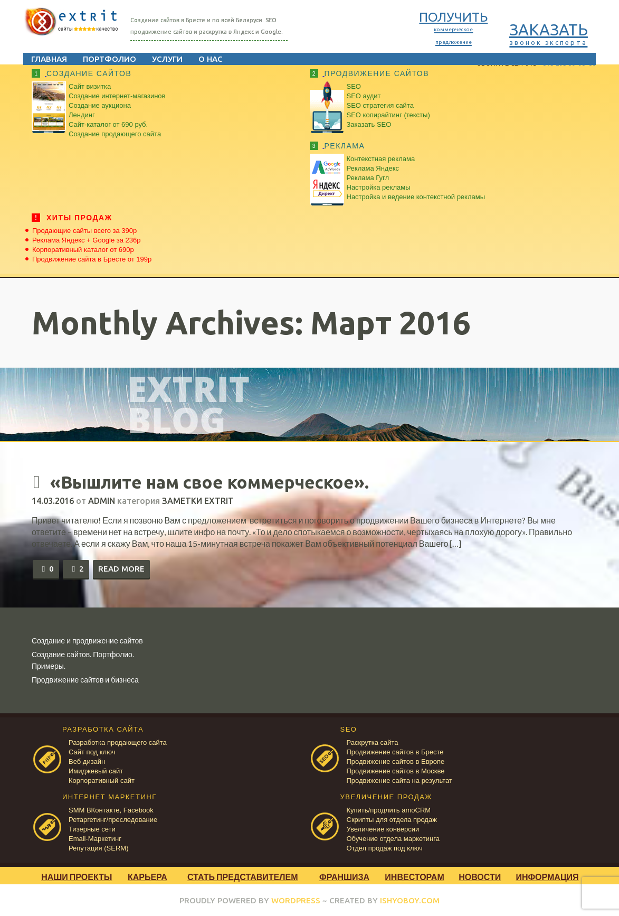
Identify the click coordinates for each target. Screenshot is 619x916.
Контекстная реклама (381, 159)
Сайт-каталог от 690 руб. (108, 124)
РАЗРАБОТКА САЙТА (103, 728)
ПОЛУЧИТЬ (445, 27)
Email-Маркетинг (95, 838)
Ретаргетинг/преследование (113, 818)
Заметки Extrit (198, 499)
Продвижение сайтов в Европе (396, 760)
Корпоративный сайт (102, 779)
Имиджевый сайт (96, 770)
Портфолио (118, 58)
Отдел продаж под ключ (385, 847)
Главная (57, 58)
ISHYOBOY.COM (410, 899)
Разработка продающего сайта (118, 741)
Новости (480, 876)
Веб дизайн (87, 760)
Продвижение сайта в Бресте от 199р (91, 259)
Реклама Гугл (368, 178)
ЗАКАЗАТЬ (540, 33)
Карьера (147, 876)
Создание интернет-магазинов (117, 96)
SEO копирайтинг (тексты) (388, 115)
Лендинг (82, 115)
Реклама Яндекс (373, 168)
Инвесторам (414, 876)
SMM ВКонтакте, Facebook (111, 809)
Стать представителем (242, 876)
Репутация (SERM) (98, 847)
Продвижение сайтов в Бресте (395, 751)
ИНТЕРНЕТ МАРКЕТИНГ (109, 796)
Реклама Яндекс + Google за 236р (86, 240)
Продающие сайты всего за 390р (84, 231)
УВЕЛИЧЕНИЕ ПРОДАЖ (386, 796)
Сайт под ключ (92, 751)
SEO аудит (364, 96)
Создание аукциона (100, 105)
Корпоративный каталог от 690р (83, 250)
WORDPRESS (295, 899)
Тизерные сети (92, 828)
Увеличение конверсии (383, 828)
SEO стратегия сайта (380, 105)
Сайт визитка (90, 86)
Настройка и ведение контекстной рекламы (416, 197)
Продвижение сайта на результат (399, 779)
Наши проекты (76, 876)
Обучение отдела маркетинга (393, 838)
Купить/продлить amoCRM (389, 809)
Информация (547, 876)
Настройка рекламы (379, 187)
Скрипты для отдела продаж (392, 818)
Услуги (175, 58)
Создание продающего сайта (115, 134)
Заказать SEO (369, 124)
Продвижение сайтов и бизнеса (85, 678)
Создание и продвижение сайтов (87, 639)
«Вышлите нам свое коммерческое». (237, 481)
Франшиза (344, 876)
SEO (354, 86)
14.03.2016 (53, 499)
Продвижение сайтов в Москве (396, 770)
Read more (121, 567)
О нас (219, 58)
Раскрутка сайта (372, 741)
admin (101, 499)
